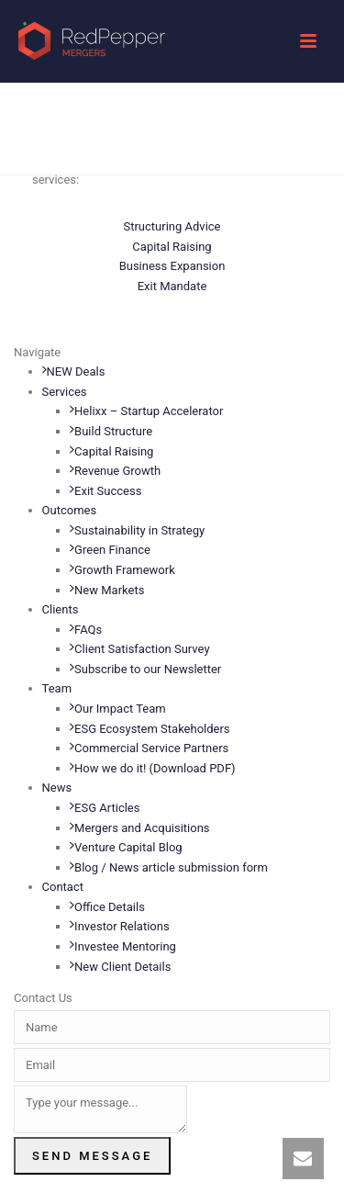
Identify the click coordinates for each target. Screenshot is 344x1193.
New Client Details (120, 967)
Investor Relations (120, 926)
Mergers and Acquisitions (139, 828)
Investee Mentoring (123, 946)
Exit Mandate (172, 286)
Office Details (107, 907)
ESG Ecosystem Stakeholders (150, 729)
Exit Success (105, 491)
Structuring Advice (171, 226)
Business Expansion (172, 266)
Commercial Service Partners (149, 748)
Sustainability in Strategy (137, 530)
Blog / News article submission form (169, 867)
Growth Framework (122, 570)
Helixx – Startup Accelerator (146, 411)
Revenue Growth (115, 471)
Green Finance (110, 550)
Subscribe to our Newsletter (145, 669)
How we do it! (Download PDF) (153, 768)
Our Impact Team (118, 708)
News (57, 787)
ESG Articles (104, 808)
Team (57, 688)
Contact (62, 887)
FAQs (86, 629)
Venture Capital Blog (126, 847)
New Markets (107, 590)
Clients (60, 609)
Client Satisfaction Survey (139, 649)
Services (64, 392)
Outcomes (69, 510)
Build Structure (111, 431)
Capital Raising (171, 246)
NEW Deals (73, 371)
